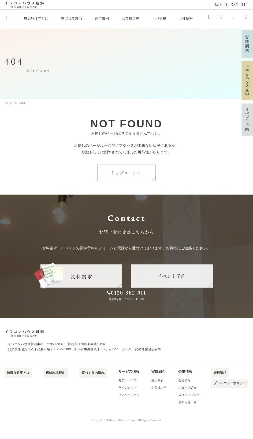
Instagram (221, 18)
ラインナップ (124, 398)
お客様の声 (157, 398)
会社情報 (185, 391)
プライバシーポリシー (230, 391)
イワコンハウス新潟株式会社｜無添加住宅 (7, 19)
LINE (245, 18)
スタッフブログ (189, 405)
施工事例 (156, 391)
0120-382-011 (131, 296)
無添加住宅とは (17, 382)
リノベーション (125, 405)
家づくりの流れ (89, 382)
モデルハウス (124, 391)
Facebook (209, 18)
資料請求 (220, 382)
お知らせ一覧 (188, 412)
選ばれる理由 (53, 382)
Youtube (233, 18)
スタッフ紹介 (188, 398)
